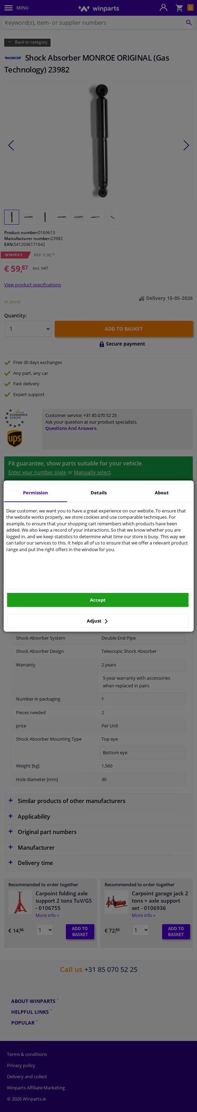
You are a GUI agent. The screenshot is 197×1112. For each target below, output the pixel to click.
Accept (98, 600)
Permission (35, 492)
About (162, 492)
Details (99, 492)
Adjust (97, 621)
